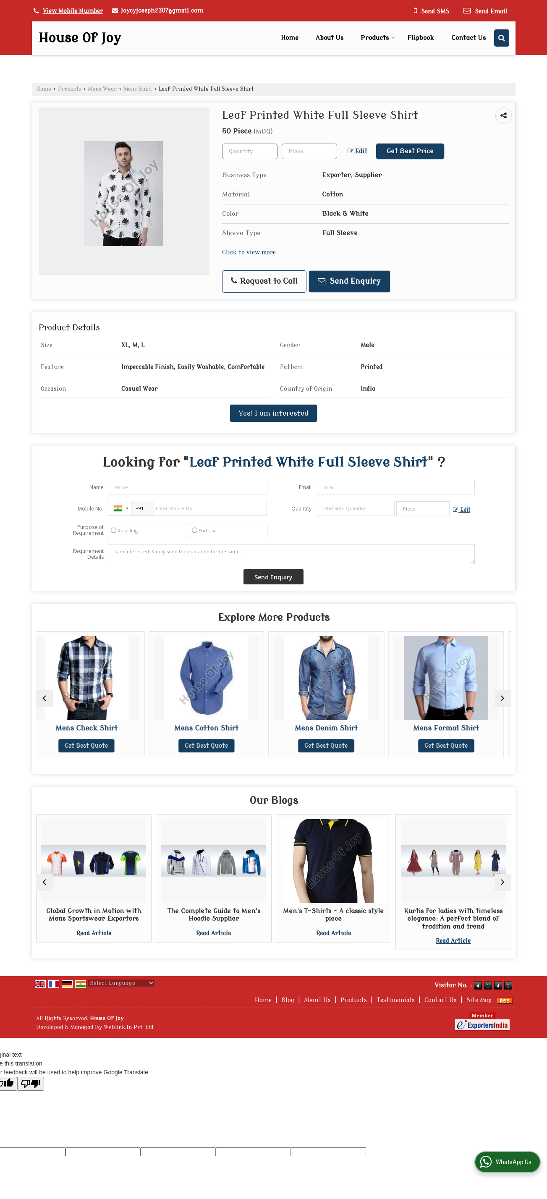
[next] (503, 698)
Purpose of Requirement (88, 530)
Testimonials (396, 1000)
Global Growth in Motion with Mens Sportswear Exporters (93, 914)
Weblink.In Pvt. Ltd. (129, 1027)
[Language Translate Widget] (121, 983)
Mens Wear (102, 89)
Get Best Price (410, 151)
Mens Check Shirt (94, 728)
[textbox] (309, 151)
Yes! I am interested (273, 413)
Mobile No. (91, 508)
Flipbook (420, 38)
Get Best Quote (93, 746)
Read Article (93, 933)
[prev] (44, 698)
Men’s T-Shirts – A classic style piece (333, 914)
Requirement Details (88, 554)
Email (305, 487)
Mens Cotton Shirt (213, 728)
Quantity (301, 508)
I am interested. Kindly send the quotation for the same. (291, 554)
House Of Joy (79, 38)
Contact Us (468, 38)
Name (96, 487)
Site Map (479, 1000)
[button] (73, 11)
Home (289, 38)
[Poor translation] (30, 1084)
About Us (329, 38)
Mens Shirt (137, 89)
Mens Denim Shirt (333, 728)
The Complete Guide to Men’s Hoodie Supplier (213, 914)
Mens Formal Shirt (453, 728)
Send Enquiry (349, 281)
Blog (287, 1000)
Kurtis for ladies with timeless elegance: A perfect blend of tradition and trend (453, 918)
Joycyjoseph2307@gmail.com (162, 11)
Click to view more (249, 252)
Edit (357, 151)
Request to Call (264, 281)
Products (378, 38)
